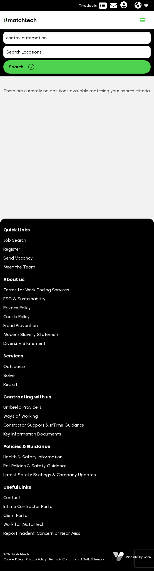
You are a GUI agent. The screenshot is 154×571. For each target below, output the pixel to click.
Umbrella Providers (22, 407)
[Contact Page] (113, 5)
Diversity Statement (24, 343)
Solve (9, 375)
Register (11, 249)
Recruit (10, 384)
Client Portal (15, 515)
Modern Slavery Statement (31, 334)
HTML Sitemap (92, 559)
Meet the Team (19, 267)
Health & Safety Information (33, 456)
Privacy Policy (17, 307)
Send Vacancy (18, 258)
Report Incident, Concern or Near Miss (41, 533)
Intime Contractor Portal (28, 506)
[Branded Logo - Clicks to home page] (20, 20)
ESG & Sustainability (24, 298)
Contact (11, 497)
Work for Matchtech (23, 524)
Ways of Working (20, 416)
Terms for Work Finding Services (36, 289)
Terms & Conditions (64, 559)
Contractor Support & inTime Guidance (43, 425)
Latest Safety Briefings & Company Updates (49, 474)
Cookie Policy (16, 316)
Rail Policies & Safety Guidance (35, 465)
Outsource (14, 366)
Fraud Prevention (20, 325)
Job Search (14, 240)
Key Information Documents (32, 434)
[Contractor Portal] (93, 5)
